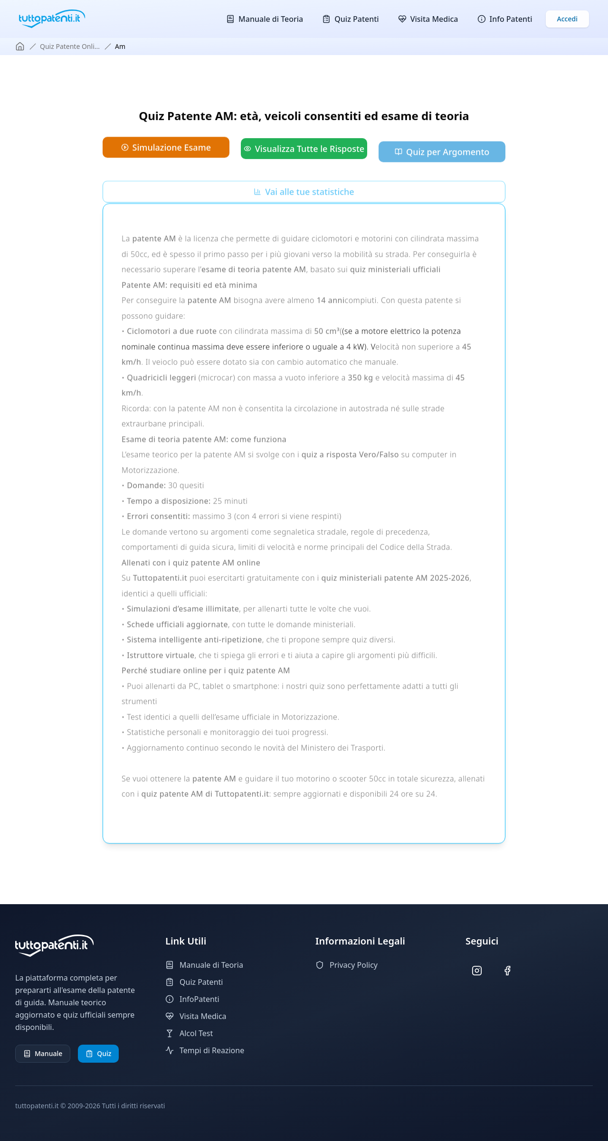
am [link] (120, 46)
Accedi (567, 18)
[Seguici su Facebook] (507, 970)
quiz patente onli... (70, 46)
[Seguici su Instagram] (477, 970)
